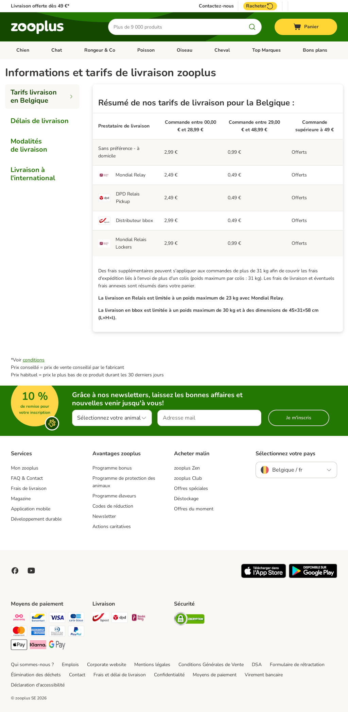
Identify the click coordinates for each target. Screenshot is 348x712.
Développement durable (36, 519)
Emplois (70, 664)
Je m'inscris (298, 417)
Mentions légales (152, 664)
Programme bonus (112, 468)
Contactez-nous (216, 6)
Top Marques (266, 50)
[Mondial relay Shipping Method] (138, 618)
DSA (257, 664)
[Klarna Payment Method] (38, 645)
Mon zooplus (24, 468)
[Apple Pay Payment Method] (19, 645)
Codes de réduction (112, 506)
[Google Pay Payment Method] (57, 645)
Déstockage (186, 498)
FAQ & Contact (27, 478)
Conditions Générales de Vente (211, 664)
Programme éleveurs (114, 496)
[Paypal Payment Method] (76, 632)
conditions (34, 360)
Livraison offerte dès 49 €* (40, 6)
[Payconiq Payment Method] (19, 618)
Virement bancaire (264, 675)
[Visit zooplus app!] (263, 576)
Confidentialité (169, 675)
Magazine (21, 498)
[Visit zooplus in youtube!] (31, 570)
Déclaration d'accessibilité (38, 685)
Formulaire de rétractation (297, 664)
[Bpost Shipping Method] (100, 618)
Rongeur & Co (99, 50)
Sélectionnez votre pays (285, 453)
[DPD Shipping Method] (119, 618)
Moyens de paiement (215, 675)
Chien (22, 50)
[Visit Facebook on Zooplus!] (15, 570)
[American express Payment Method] (38, 632)
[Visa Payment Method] (57, 618)
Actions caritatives (111, 526)
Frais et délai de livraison (119, 675)
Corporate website (106, 664)
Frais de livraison (29, 488)
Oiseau (184, 50)
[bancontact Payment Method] (38, 618)
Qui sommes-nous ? (32, 664)
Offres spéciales (191, 488)
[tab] (42, 96)
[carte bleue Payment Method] (76, 618)
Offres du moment (193, 509)
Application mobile (30, 509)
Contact (77, 675)
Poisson (146, 50)
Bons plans (315, 50)
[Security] (189, 620)
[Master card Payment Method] (19, 632)
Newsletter (104, 516)
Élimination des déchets (36, 675)
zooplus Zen (187, 468)
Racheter (260, 6)
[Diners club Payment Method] (57, 632)
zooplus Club (188, 478)
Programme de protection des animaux (123, 482)
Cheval (222, 50)
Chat (56, 50)
